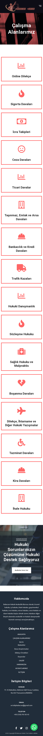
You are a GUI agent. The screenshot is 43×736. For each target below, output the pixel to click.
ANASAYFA (21, 634)
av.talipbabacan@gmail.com (21, 705)
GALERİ (21, 660)
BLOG (21, 642)
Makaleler (21, 645)
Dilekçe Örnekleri (21, 652)
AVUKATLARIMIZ (21, 668)
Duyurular (21, 656)
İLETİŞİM (21, 672)
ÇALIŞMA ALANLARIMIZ (21, 638)
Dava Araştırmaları (21, 648)
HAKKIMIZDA (21, 664)
